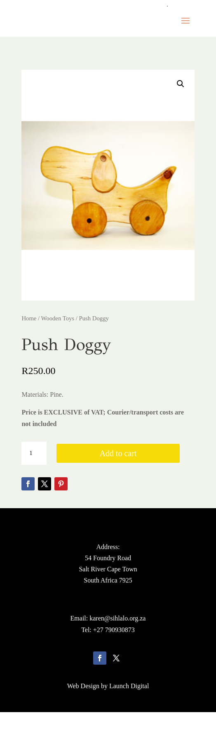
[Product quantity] (33, 453)
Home (28, 318)
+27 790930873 (114, 629)
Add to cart (117, 453)
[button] (180, 83)
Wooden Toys (58, 318)
